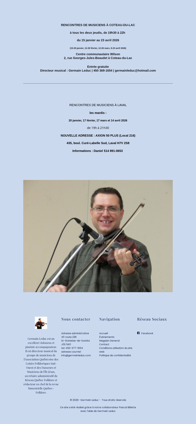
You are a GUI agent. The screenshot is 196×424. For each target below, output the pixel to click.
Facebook (147, 333)
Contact (104, 344)
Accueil (103, 333)
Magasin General (109, 340)
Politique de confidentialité (115, 355)
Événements (106, 337)
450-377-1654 (74, 348)
